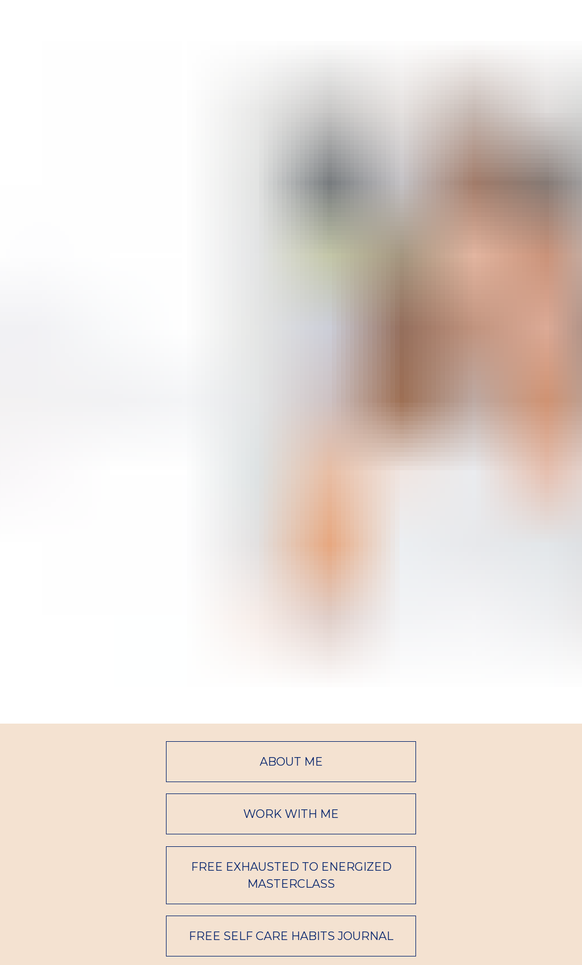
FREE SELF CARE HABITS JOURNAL (291, 733)
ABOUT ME (291, 558)
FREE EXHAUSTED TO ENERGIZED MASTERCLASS (291, 671)
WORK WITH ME (291, 610)
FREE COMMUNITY (291, 785)
